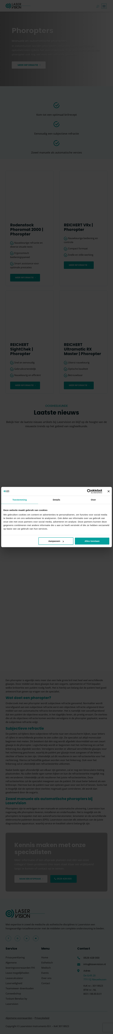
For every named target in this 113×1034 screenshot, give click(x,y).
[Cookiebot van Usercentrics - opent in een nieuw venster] (89, 491)
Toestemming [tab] (20, 499)
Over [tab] (93, 499)
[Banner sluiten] (109, 491)
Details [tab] (56, 499)
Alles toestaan (92, 541)
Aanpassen (56, 541)
